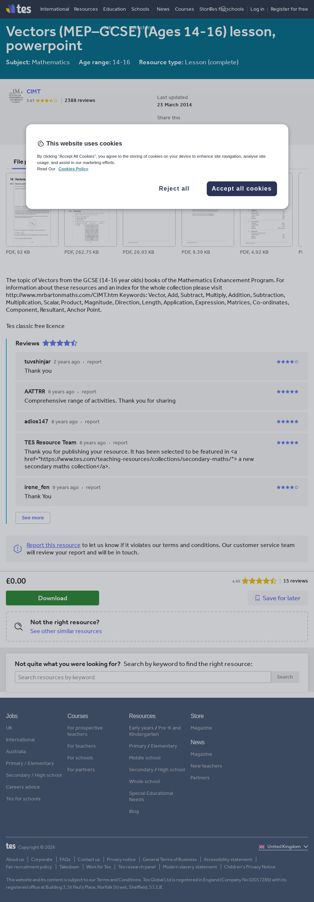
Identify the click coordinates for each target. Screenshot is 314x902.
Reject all (174, 189)
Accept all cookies (241, 189)
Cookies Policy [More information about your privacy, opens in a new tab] (73, 169)
